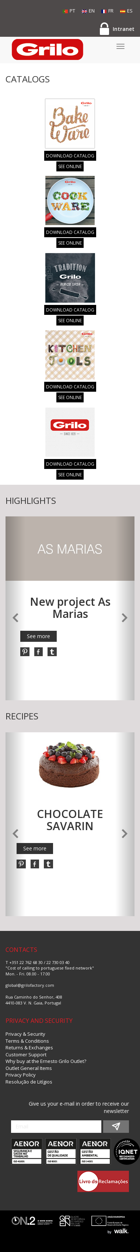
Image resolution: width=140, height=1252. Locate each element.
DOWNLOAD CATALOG (70, 156)
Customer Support (26, 1054)
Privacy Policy (21, 1074)
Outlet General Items (29, 1068)
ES (126, 10)
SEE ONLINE (70, 166)
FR (107, 10)
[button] (15, 608)
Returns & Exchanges (29, 1047)
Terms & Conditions (27, 1041)
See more (38, 636)
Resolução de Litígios (29, 1081)
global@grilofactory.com (30, 985)
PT (69, 10)
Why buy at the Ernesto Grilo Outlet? (46, 1061)
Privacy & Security (25, 1034)
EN (88, 10)
